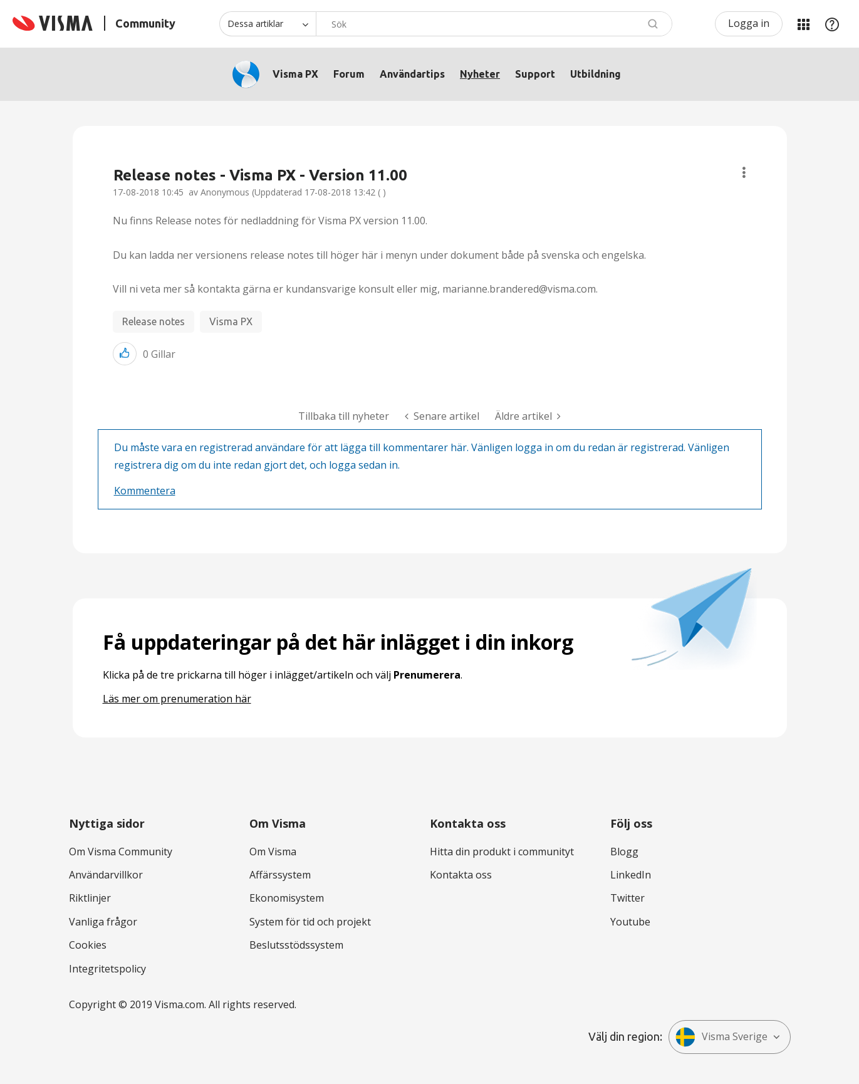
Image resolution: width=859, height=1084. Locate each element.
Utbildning (595, 74)
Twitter (627, 898)
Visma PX (295, 74)
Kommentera (144, 491)
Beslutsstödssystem (296, 945)
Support (535, 74)
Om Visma (272, 851)
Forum (349, 74)
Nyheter (480, 74)
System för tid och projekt (310, 922)
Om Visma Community (120, 851)
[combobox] (494, 23)
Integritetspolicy (107, 969)
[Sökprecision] (267, 23)
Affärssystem (280, 875)
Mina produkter (803, 23)
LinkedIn (630, 875)
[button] (125, 353)
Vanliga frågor (103, 922)
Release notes (153, 321)
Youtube (630, 922)
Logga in (748, 23)
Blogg (624, 851)
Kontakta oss (461, 875)
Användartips (412, 74)
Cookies (88, 945)
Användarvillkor (106, 875)
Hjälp (832, 23)
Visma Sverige (721, 1037)
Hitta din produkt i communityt (502, 851)
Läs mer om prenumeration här (177, 699)
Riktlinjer (90, 898)
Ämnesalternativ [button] (744, 173)
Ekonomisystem (286, 898)
